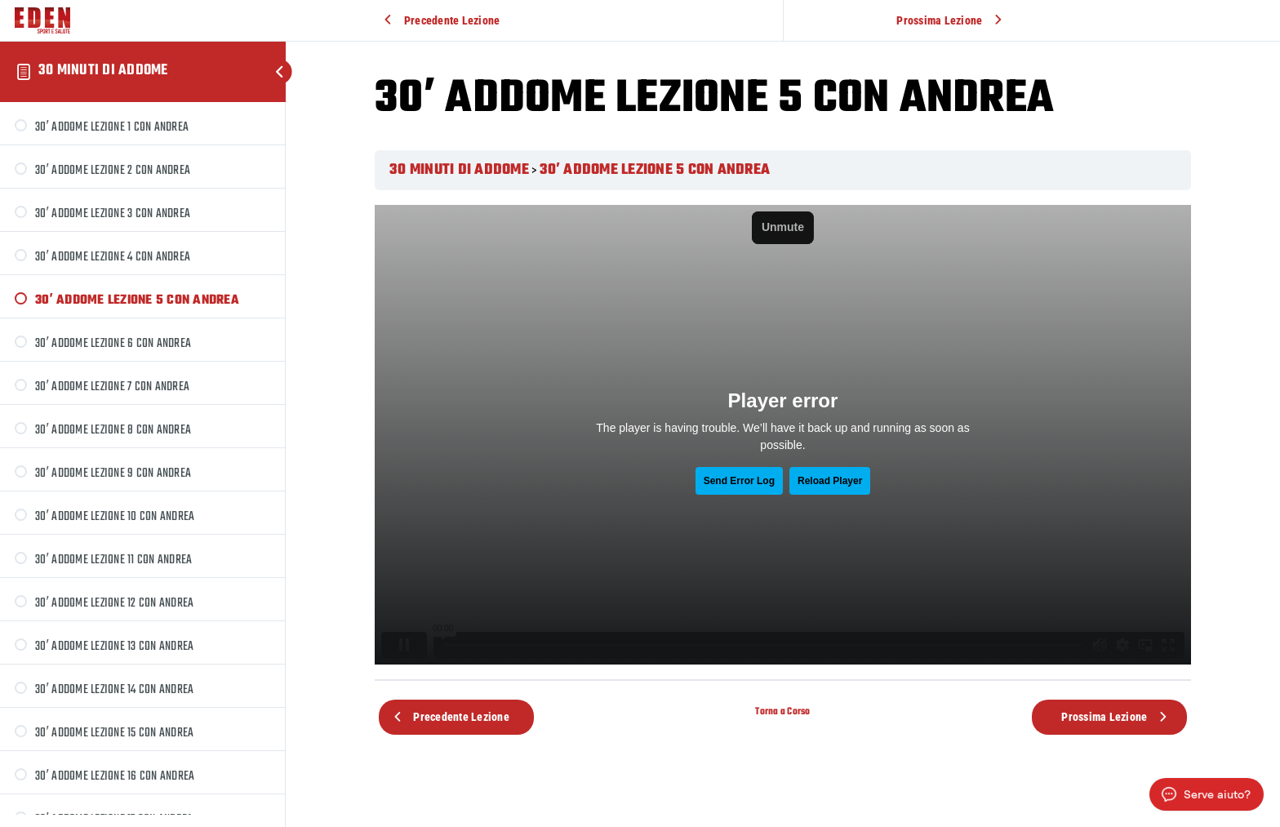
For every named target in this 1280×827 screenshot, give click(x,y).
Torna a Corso (782, 711)
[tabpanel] (783, 435)
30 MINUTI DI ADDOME (103, 70)
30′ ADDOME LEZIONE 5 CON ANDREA (655, 170)
